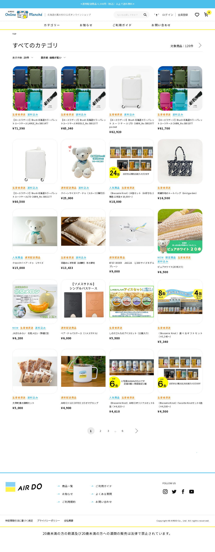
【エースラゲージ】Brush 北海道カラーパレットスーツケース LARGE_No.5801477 (34, 121)
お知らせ (86, 25)
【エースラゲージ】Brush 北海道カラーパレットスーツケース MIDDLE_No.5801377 (83, 121)
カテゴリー (52, 25)
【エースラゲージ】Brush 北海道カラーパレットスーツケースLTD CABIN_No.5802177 (34, 195)
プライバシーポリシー (48, 532)
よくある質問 (104, 506)
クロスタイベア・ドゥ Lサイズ (27, 262)
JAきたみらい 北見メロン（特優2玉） (31, 333)
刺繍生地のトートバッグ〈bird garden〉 (178, 193)
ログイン (167, 14)
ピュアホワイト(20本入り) (170, 266)
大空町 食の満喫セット (23, 402)
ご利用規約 (69, 513)
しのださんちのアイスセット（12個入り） (129, 333)
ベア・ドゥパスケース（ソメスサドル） (80, 333)
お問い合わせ (161, 25)
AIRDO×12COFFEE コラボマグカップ (79, 402)
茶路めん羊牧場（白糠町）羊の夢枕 (78, 262)
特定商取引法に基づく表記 (19, 532)
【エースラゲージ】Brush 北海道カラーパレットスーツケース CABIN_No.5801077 (180, 121)
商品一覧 (67, 498)
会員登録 (183, 14)
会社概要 (68, 532)
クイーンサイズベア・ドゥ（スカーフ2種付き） (83, 193)
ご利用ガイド (122, 25)
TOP (14, 34)
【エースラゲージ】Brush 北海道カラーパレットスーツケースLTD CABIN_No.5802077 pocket (132, 123)
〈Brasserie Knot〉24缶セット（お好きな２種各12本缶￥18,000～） (131, 195)
